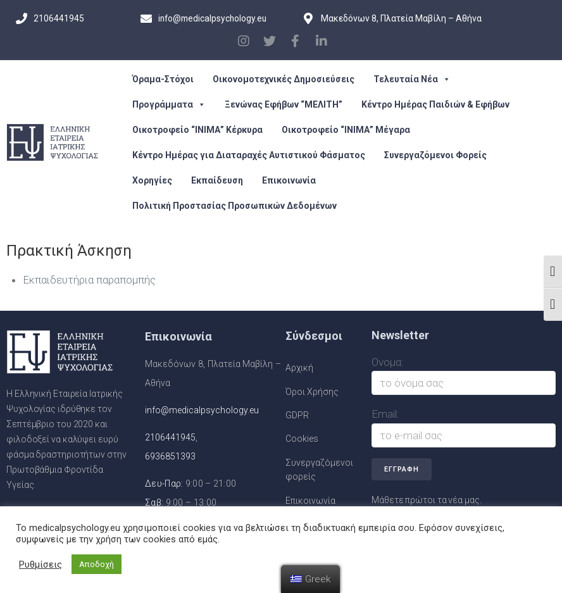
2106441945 (170, 437)
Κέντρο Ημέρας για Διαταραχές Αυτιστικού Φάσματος (248, 155)
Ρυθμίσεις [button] (40, 564)
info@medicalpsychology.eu (202, 410)
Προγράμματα (169, 104)
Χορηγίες (152, 180)
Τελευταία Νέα (412, 79)
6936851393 (170, 456)
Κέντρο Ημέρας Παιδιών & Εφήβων (435, 104)
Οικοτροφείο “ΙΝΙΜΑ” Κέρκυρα (197, 130)
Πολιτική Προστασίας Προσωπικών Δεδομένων (234, 206)
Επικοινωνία (289, 180)
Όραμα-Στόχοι (163, 79)
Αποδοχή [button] (96, 564)
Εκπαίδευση (217, 180)
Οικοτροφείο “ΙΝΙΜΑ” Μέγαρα (346, 130)
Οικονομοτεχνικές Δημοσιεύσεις (283, 79)
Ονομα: (388, 362)
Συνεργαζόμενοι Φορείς (435, 155)
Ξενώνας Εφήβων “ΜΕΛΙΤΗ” (283, 104)
